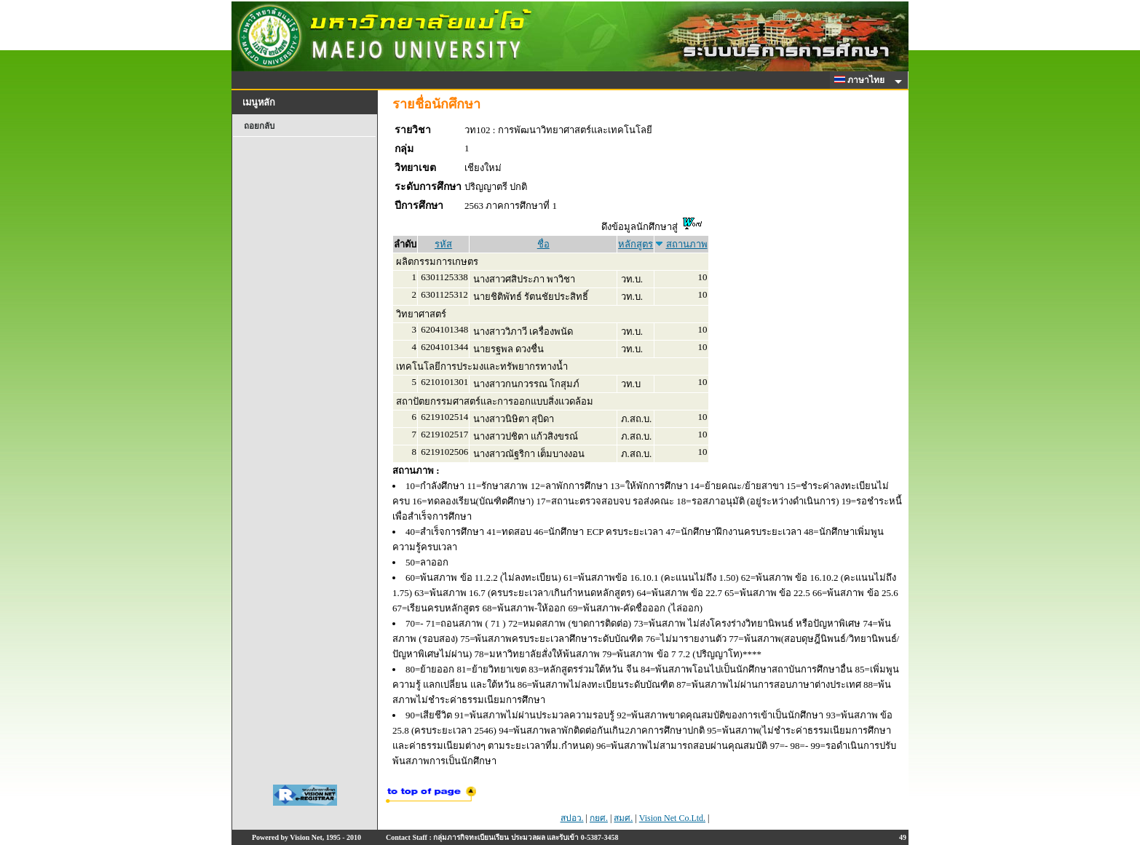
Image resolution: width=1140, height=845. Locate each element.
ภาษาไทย (862, 80)
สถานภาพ (687, 244)
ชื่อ (543, 244)
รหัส (443, 244)
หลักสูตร (635, 244)
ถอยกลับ (259, 126)
